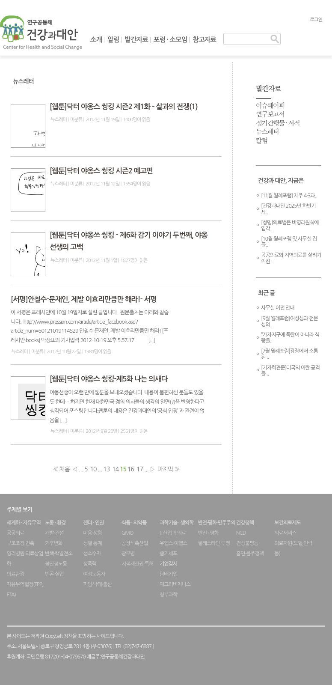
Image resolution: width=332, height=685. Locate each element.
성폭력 (89, 563)
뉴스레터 (58, 119)
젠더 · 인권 (93, 522)
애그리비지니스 (175, 584)
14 (115, 469)
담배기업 (168, 574)
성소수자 (92, 553)
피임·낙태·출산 (97, 584)
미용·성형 (92, 533)
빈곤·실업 (54, 574)
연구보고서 (270, 114)
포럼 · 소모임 (170, 39)
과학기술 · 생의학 (176, 522)
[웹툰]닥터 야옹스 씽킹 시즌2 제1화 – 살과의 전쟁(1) (124, 106)
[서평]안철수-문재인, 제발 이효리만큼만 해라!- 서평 (84, 299)
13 (106, 469)
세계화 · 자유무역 (24, 522)
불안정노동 (56, 563)
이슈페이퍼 (270, 106)
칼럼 (261, 141)
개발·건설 (54, 533)
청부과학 (168, 594)
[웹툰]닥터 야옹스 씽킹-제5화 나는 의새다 (109, 379)
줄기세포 (168, 553)
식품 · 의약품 (134, 522)
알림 (113, 39)
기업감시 (168, 563)
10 (93, 469)
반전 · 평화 (208, 533)
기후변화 (53, 543)
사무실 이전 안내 (277, 307)
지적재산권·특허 (137, 563)
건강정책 (245, 522)
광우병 (128, 553)
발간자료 (136, 39)
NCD (241, 533)
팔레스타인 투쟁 (213, 543)
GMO (127, 533)
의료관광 (15, 574)
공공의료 (15, 533)
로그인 (316, 19)
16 (130, 469)
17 (139, 469)
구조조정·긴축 (20, 543)
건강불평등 (247, 543)
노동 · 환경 (55, 522)
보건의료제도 (287, 522)
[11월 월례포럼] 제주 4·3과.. (289, 195)
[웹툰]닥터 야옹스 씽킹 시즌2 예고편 (101, 171)
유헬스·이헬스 (173, 543)
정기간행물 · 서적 (277, 123)
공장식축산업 (135, 543)
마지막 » (168, 469)
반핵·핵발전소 (58, 553)
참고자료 (204, 39)
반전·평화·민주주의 (216, 522)
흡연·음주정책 (250, 553)
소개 (96, 39)
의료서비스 (285, 533)
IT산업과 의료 (173, 533)
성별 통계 (92, 543)
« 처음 (61, 469)
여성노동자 (94, 574)
